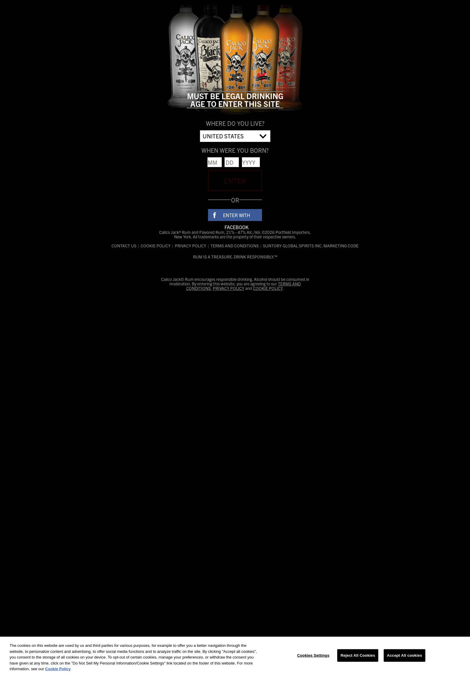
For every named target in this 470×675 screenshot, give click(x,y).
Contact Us (124, 245)
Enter (235, 180)
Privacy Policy (190, 245)
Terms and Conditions (234, 245)
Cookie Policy (156, 245)
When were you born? (235, 150)
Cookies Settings (313, 655)
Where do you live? (235, 123)
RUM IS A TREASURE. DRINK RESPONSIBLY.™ (235, 256)
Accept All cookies (404, 655)
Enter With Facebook (236, 216)
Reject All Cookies (358, 655)
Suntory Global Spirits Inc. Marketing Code (310, 245)
